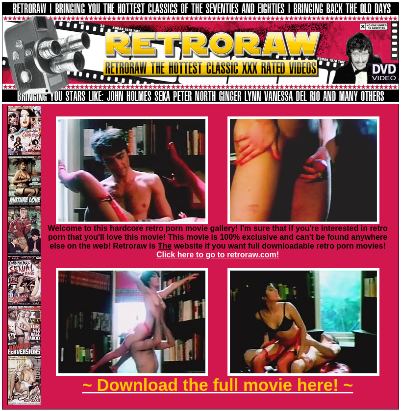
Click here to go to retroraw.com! (217, 255)
